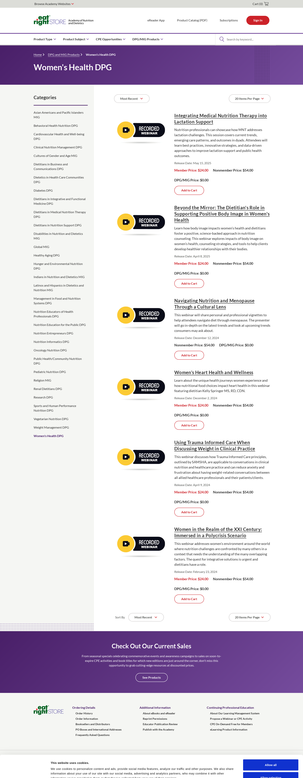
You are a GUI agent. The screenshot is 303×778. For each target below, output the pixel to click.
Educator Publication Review (160, 724)
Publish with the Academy (158, 729)
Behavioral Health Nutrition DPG (56, 125)
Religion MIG (42, 380)
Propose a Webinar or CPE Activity (231, 718)
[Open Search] (222, 39)
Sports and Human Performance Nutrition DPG (55, 408)
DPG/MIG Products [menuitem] (145, 39)
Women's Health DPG (101, 54)
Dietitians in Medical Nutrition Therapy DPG (60, 214)
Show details (203, 768)
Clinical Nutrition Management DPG (58, 147)
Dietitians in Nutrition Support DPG (58, 225)
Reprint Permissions (155, 718)
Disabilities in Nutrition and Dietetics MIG (58, 236)
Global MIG (41, 247)
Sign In (257, 20)
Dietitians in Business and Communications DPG (51, 166)
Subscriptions (229, 20)
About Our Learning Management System (234, 713)
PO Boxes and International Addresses (98, 729)
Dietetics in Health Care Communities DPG (59, 179)
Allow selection (270, 755)
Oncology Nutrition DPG (50, 350)
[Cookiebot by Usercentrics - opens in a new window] (25, 770)
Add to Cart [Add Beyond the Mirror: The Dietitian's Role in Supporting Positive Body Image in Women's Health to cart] (189, 283)
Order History (84, 713)
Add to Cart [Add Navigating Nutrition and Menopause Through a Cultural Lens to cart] (189, 355)
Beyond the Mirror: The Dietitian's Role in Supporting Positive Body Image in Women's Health (222, 214)
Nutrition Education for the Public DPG (60, 324)
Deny (270, 767)
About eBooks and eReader (159, 713)
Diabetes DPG (43, 190)
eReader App (156, 20)
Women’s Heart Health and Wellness (213, 372)
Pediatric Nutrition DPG (50, 372)
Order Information (87, 718)
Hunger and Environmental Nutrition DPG (58, 266)
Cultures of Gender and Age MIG (55, 155)
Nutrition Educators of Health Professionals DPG (53, 314)
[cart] (260, 4)
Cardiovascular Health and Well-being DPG (59, 136)
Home (38, 54)
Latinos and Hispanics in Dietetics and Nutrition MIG (59, 287)
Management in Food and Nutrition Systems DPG (57, 301)
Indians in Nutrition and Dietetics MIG (59, 277)
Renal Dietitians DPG (48, 389)
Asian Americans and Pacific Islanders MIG (58, 115)
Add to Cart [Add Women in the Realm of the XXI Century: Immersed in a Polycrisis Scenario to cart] (189, 599)
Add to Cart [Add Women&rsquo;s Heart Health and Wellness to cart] (189, 425)
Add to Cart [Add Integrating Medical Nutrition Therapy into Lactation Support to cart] (189, 190)
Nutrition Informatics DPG (51, 341)
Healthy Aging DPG (47, 255)
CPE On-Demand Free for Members (231, 724)
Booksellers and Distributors (93, 724)
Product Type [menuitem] (43, 39)
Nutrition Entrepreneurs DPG (53, 333)
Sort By (120, 617)
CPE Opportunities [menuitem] (109, 39)
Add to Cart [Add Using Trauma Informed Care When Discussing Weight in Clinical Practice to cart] (189, 512)
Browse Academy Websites (52, 4)
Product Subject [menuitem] (74, 39)
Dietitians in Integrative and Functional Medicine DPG (60, 201)
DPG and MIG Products (64, 54)
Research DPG (43, 397)
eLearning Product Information (228, 729)
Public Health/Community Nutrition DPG (58, 361)
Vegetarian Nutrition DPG (51, 419)
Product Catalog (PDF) (192, 20)
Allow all (271, 742)
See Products (151, 677)
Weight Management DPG (51, 427)
